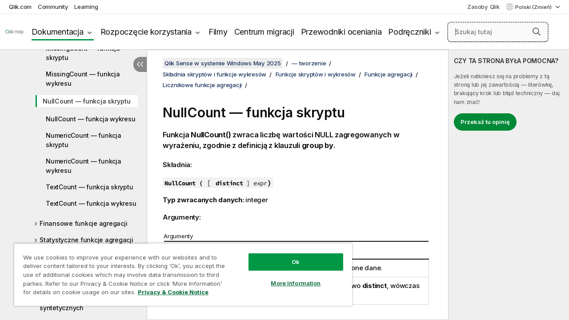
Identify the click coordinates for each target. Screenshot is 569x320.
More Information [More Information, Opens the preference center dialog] (289, 276)
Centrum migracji (264, 31)
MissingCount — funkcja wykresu (83, 78)
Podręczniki (409, 31)
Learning (86, 6)
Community (53, 6)
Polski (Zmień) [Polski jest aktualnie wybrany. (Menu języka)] (534, 7)
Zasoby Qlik (483, 6)
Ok (289, 255)
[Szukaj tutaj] (498, 32)
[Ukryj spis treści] (140, 64)
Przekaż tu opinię (485, 121)
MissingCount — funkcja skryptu (83, 52)
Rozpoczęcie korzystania (146, 31)
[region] (179, 271)
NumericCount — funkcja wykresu (83, 165)
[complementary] (509, 185)
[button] (536, 31)
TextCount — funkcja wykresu (91, 203)
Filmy (218, 31)
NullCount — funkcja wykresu (90, 119)
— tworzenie (309, 63)
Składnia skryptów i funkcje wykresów (214, 74)
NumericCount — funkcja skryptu (83, 140)
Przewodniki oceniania (341, 31)
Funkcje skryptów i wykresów (316, 74)
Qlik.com (20, 6)
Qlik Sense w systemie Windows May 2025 (222, 63)
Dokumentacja (58, 31)
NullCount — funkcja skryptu (86, 101)
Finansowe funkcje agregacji (83, 223)
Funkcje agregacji (389, 74)
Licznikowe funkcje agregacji (202, 84)
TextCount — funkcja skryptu (89, 187)
